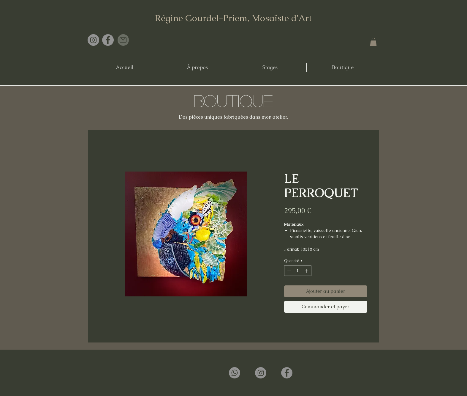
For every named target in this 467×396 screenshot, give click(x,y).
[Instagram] (93, 40)
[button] (373, 42)
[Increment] (307, 271)
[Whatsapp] (234, 372)
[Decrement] (288, 271)
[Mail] (123, 40)
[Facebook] (108, 40)
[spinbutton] (297, 271)
